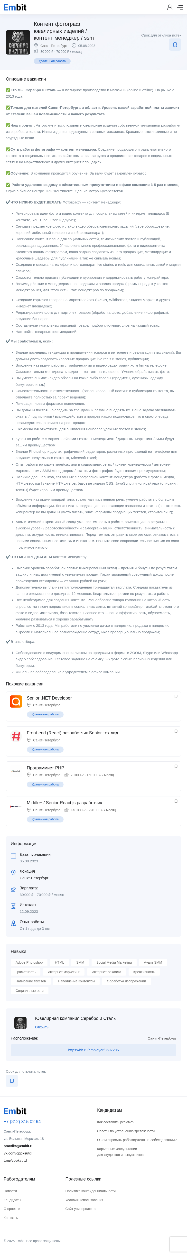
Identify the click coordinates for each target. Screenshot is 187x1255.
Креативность (144, 972)
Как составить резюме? (115, 1122)
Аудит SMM (153, 962)
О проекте (12, 1209)
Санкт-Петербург (53, 46)
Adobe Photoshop (29, 962)
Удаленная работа (52, 61)
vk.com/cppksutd (17, 1153)
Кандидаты (12, 1200)
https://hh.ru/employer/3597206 (93, 1050)
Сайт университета (80, 1209)
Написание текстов (31, 981)
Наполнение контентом (76, 981)
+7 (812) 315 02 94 (22, 1121)
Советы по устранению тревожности (126, 1131)
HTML (59, 962)
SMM (80, 962)
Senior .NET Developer (49, 698)
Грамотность (26, 972)
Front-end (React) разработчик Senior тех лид (72, 732)
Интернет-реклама (106, 972)
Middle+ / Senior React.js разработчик (64, 802)
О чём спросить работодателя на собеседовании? (137, 1140)
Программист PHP (45, 768)
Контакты (11, 1218)
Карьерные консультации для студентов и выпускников (120, 1152)
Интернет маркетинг (64, 972)
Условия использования (84, 1200)
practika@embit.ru (19, 1146)
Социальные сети (30, 991)
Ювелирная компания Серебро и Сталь (75, 1018)
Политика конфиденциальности (90, 1191)
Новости (10, 1191)
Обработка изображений (126, 981)
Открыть (41, 1027)
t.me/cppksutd (15, 1161)
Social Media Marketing (114, 962)
